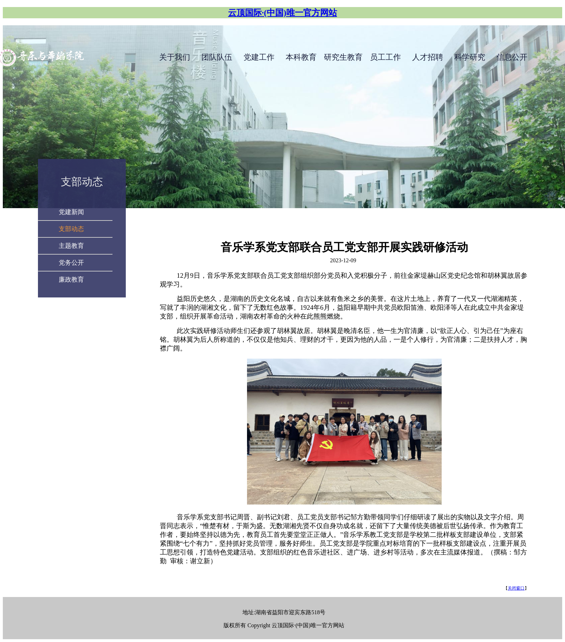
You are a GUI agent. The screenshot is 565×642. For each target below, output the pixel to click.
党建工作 (258, 57)
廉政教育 (71, 279)
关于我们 (174, 57)
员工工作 (385, 57)
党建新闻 (71, 212)
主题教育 (71, 245)
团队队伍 (216, 57)
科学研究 (469, 57)
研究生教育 (343, 57)
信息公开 (511, 57)
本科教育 (301, 57)
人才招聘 (427, 57)
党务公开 (71, 262)
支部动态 (82, 181)
